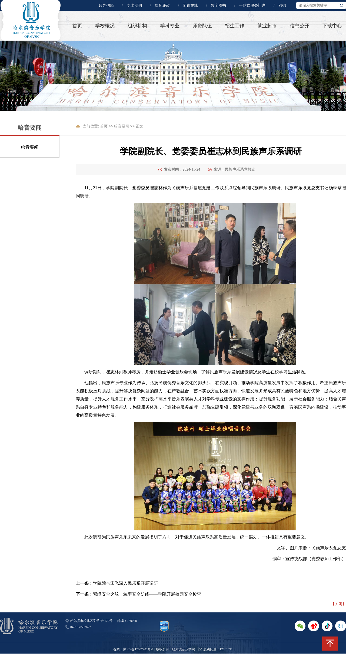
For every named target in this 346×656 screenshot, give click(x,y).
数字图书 (218, 6)
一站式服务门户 (252, 6)
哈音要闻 (29, 147)
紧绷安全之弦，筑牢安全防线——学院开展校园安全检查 (147, 594)
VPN (282, 6)
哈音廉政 (162, 6)
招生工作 (234, 25)
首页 (77, 25)
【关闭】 (338, 604)
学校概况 (105, 25)
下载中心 (332, 25)
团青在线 (190, 6)
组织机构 (137, 25)
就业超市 (267, 25)
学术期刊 (134, 6)
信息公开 (299, 25)
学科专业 (169, 25)
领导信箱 (106, 6)
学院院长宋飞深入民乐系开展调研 (125, 583)
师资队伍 (202, 25)
